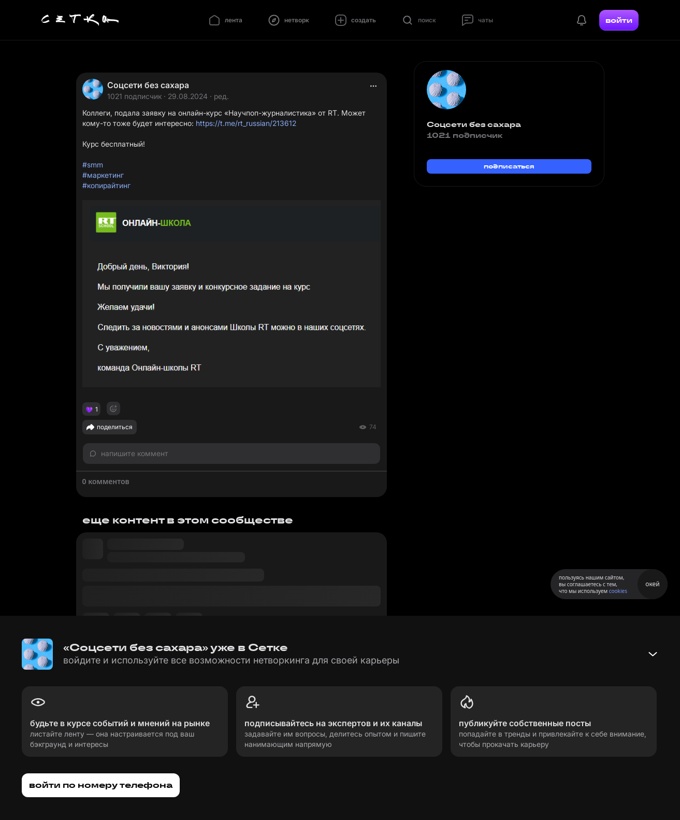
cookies (618, 591)
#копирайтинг (106, 185)
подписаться (509, 166)
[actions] (373, 86)
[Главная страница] (80, 20)
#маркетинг (103, 175)
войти (618, 20)
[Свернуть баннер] (652, 654)
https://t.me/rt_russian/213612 (246, 123)
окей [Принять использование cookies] (652, 583)
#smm (92, 164)
